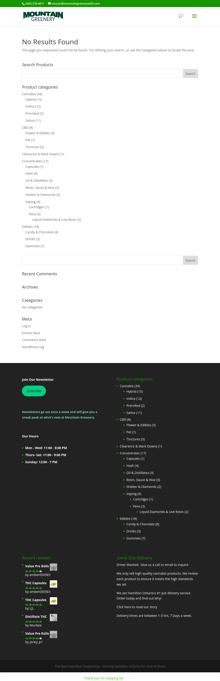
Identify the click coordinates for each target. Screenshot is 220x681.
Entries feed (31, 333)
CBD (25, 127)
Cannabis (29, 94)
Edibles (27, 226)
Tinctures (32, 147)
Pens (32, 214)
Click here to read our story (137, 607)
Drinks (30, 239)
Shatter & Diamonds (40, 194)
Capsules (32, 166)
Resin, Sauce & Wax (39, 187)
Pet (27, 140)
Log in (26, 326)
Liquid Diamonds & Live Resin (54, 219)
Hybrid (30, 99)
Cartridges (36, 207)
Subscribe (34, 391)
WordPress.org (33, 347)
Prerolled (32, 113)
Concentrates (32, 161)
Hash (29, 173)
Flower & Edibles (37, 133)
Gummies (32, 246)
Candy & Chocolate (39, 232)
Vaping (30, 202)
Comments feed (34, 340)
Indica (29, 106)
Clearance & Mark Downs (40, 154)
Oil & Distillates (36, 180)
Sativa (29, 120)
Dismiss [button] (130, 678)
